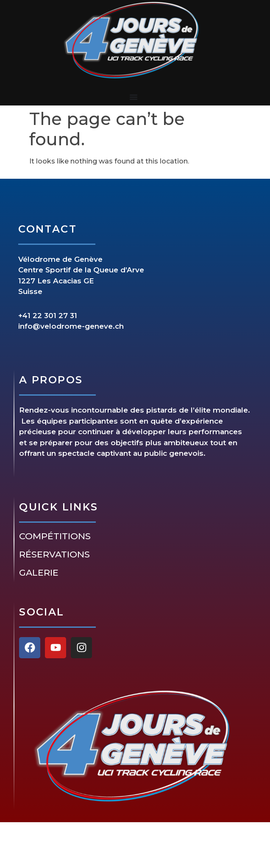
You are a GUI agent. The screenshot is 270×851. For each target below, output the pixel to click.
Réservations (54, 554)
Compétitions (55, 536)
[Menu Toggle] (133, 97)
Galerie (38, 572)
